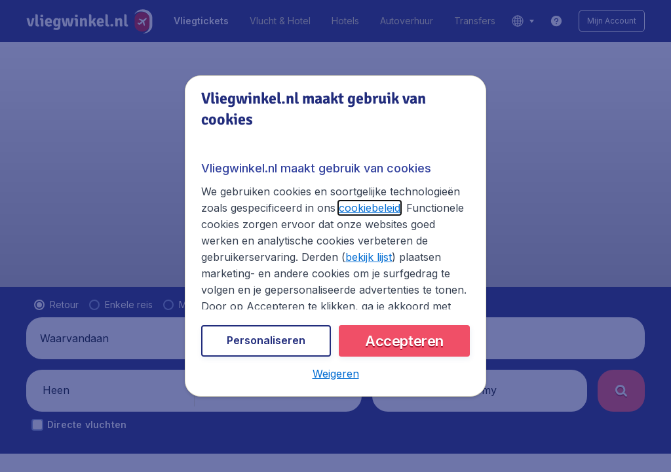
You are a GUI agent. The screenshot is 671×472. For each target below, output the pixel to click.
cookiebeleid (359, 211)
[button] (335, 374)
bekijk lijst (264, 261)
